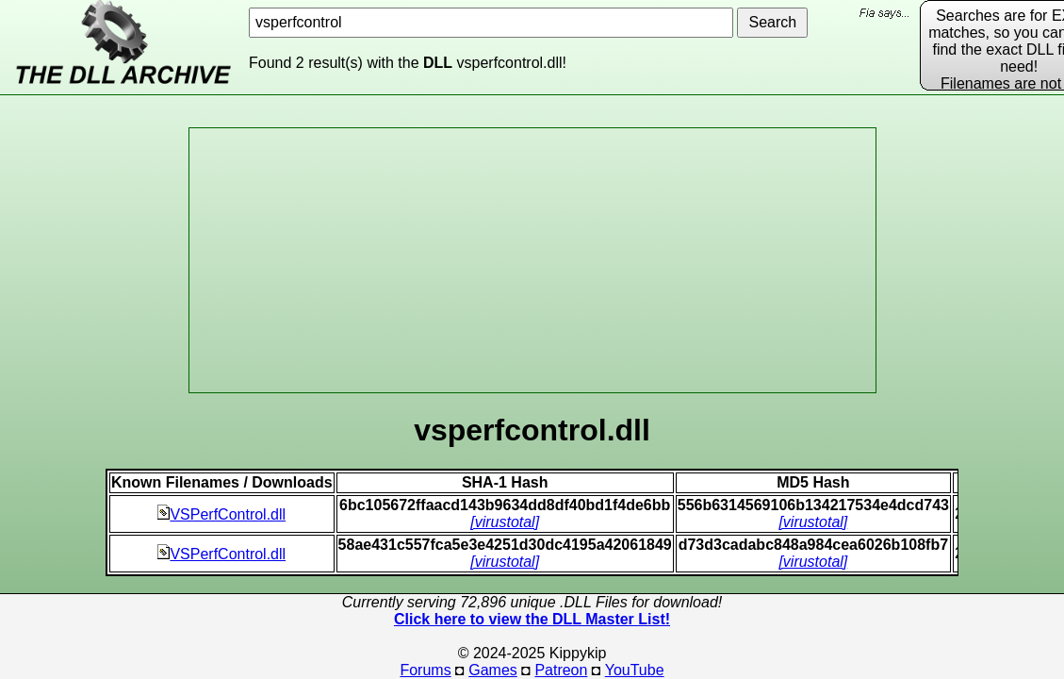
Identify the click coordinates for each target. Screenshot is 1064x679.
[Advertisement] (532, 260)
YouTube (634, 670)
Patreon (560, 670)
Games (492, 670)
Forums (425, 670)
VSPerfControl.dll (221, 514)
